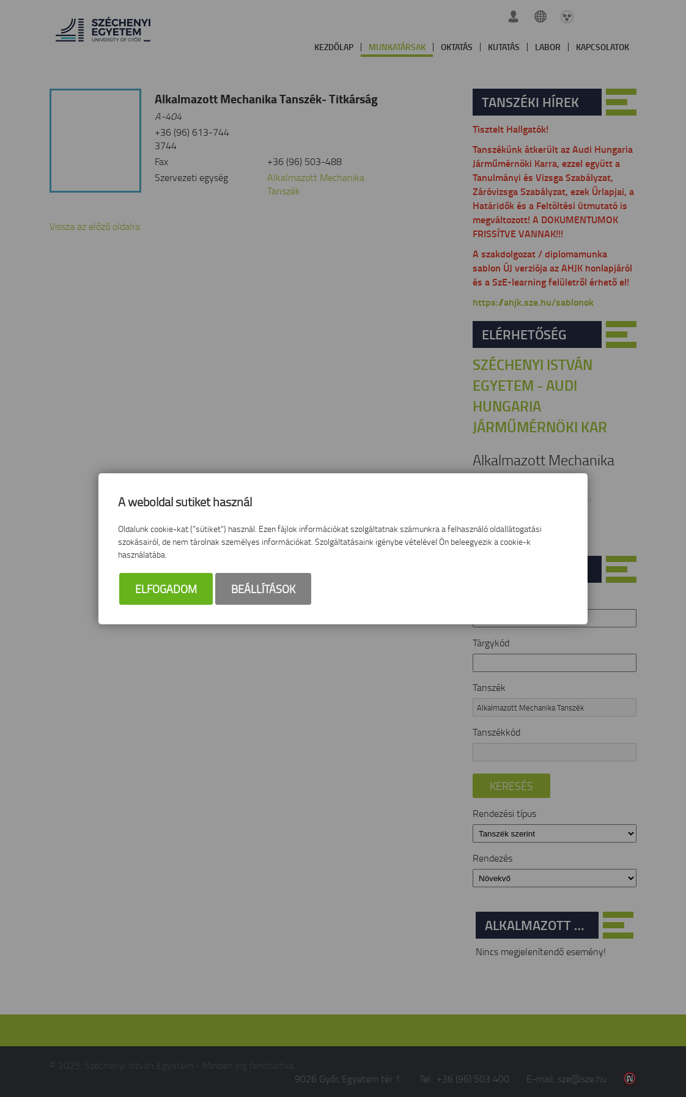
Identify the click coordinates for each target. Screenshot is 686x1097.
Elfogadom (166, 589)
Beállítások (263, 589)
